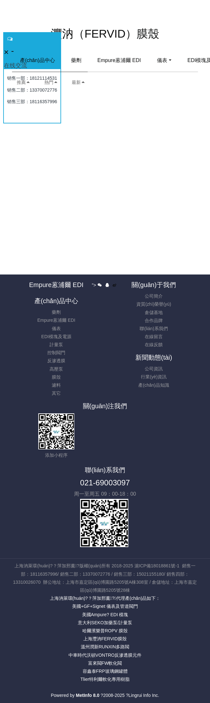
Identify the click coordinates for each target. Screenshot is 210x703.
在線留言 (154, 336)
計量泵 (56, 344)
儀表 (162, 60)
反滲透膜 (56, 360)
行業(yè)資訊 (154, 376)
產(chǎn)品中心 (37, 60)
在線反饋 (154, 344)
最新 (78, 82)
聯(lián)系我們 (154, 328)
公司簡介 (154, 296)
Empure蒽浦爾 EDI (119, 60)
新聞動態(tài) (153, 357)
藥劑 (76, 60)
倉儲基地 (154, 312)
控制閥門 (56, 352)
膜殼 (56, 377)
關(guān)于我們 (154, 284)
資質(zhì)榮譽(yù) (153, 304)
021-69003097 (105, 482)
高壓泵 (56, 369)
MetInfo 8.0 (87, 695)
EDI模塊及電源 (56, 336)
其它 (56, 393)
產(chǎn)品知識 (153, 385)
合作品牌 (154, 320)
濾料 (56, 385)
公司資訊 (154, 368)
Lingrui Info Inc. (143, 695)
